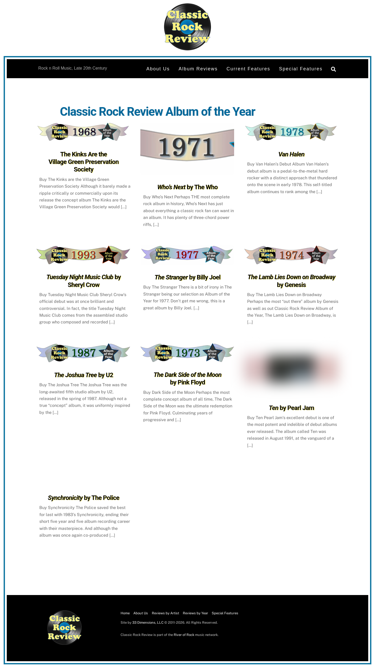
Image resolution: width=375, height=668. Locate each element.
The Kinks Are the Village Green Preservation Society (83, 162)
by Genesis (291, 280)
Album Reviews (198, 68)
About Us (158, 68)
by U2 (83, 375)
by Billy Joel (187, 277)
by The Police (83, 497)
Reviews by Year (195, 613)
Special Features (301, 68)
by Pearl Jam (291, 408)
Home (125, 613)
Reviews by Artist (165, 613)
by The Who (187, 187)
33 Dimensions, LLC (148, 622)
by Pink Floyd (188, 378)
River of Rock (184, 635)
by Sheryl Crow (83, 280)
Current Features (248, 68)
